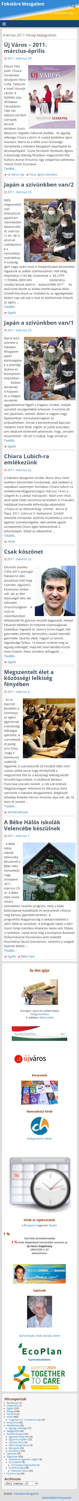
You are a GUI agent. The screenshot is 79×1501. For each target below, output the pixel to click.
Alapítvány (12, 1405)
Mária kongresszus (19, 1445)
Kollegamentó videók (39, 1138)
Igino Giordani (47, 174)
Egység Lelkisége (18, 1428)
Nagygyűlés (13, 1430)
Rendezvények (18, 812)
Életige (10, 1411)
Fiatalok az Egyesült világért (24, 1459)
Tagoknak (12, 1456)
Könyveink (12, 1422)
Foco (32, 174)
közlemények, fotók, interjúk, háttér (39, 1335)
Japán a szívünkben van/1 (39, 322)
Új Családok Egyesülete (23, 1465)
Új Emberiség (16, 1467)
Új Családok (15, 1462)
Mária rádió (46, 1017)
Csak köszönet (23, 551)
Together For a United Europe (25, 1419)
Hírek (11, 541)
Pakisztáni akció (19, 1470)
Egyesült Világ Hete (19, 1436)
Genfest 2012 (16, 1442)
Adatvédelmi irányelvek (56, 1498)
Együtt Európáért (18, 1439)
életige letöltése (39, 1014)
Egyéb (12, 313)
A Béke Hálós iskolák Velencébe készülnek (32, 825)
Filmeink (11, 1414)
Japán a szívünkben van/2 (39, 184)
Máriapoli (14, 1448)
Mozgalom (30, 1225)
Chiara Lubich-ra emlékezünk (26, 459)
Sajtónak (11, 1453)
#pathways (13, 1402)
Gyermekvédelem (39, 1359)
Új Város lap (16, 174)
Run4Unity (14, 1450)
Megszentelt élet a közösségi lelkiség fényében (29, 678)
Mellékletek (13, 1425)
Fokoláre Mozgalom (23, 4)
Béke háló (28, 956)
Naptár (53, 1225)
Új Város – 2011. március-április (25, 48)
